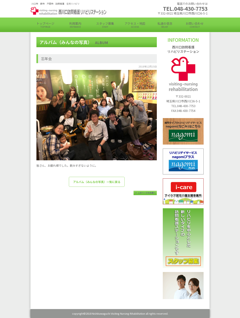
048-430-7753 (186, 106)
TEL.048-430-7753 (185, 8)
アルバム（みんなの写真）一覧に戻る (96, 182)
